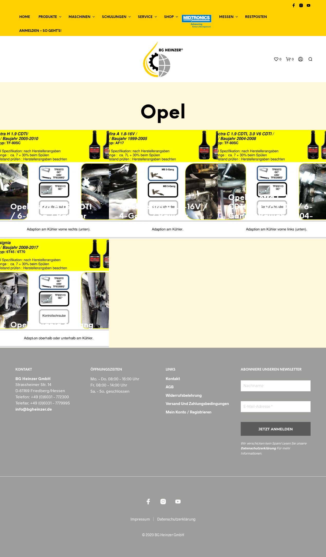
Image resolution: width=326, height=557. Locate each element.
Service (145, 17)
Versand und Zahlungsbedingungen (197, 403)
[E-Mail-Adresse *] (276, 406)
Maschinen (79, 17)
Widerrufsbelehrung (184, 395)
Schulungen (114, 17)
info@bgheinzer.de (33, 409)
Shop (169, 17)
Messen (226, 17)
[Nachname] (276, 385)
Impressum (140, 519)
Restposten (256, 17)
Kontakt (173, 378)
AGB (170, 386)
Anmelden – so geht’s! (40, 31)
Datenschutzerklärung (258, 448)
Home (24, 17)
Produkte (48, 17)
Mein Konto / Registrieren (188, 412)
